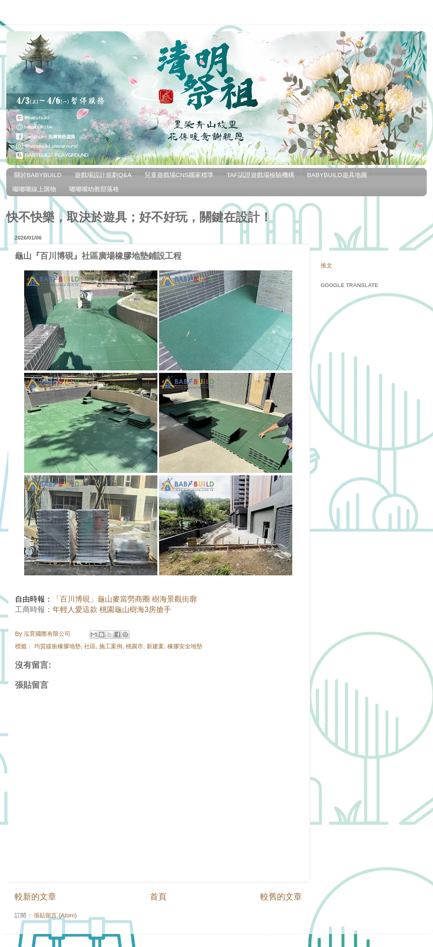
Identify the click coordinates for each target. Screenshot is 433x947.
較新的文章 (35, 896)
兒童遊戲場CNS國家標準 (179, 174)
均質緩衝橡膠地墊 (57, 646)
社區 (90, 646)
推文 (326, 265)
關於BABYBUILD (38, 174)
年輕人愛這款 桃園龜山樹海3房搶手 (111, 609)
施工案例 (110, 646)
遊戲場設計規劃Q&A (103, 174)
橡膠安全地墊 (184, 646)
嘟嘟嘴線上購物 (34, 188)
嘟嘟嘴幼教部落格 (94, 188)
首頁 (158, 896)
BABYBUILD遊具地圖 (337, 174)
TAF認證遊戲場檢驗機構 (260, 174)
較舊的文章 (281, 896)
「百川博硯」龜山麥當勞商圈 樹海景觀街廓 (124, 599)
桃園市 (134, 646)
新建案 (155, 646)
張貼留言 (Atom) (55, 915)
